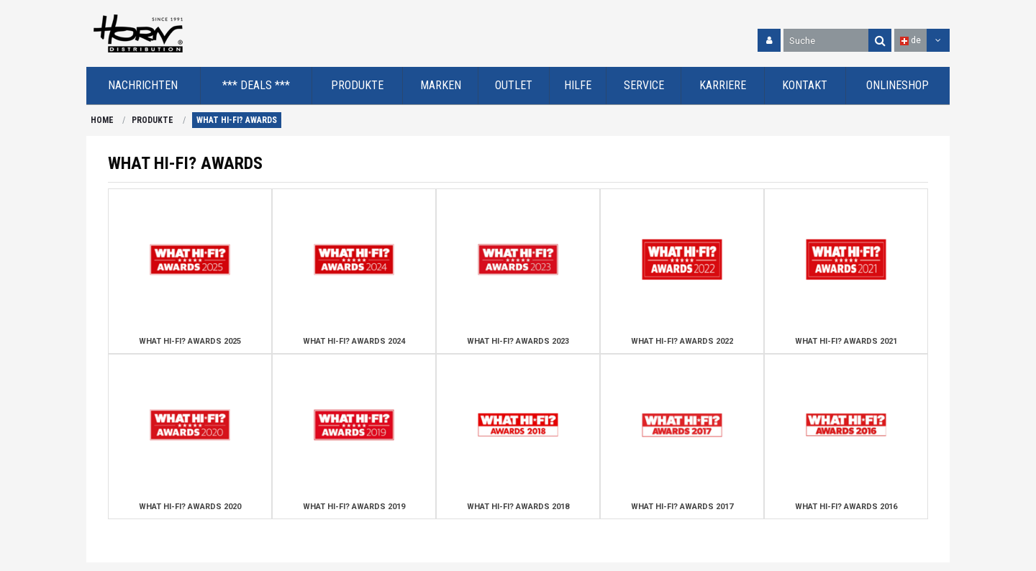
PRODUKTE (152, 120)
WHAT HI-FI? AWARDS (236, 120)
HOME (102, 120)
